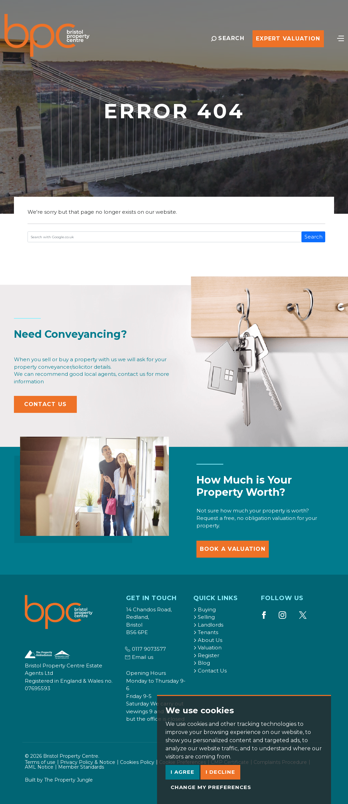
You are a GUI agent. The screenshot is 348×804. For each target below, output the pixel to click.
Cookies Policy (137, 762)
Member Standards (81, 767)
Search (313, 236)
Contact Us (45, 404)
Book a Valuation (232, 549)
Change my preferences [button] (211, 787)
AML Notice (39, 767)
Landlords (208, 625)
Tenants (205, 632)
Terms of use (40, 762)
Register (206, 655)
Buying (204, 609)
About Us (207, 640)
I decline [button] (220, 772)
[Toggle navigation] (340, 37)
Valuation (207, 647)
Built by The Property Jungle (59, 780)
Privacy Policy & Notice (87, 762)
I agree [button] (182, 772)
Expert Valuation (288, 38)
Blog (201, 663)
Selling (204, 617)
